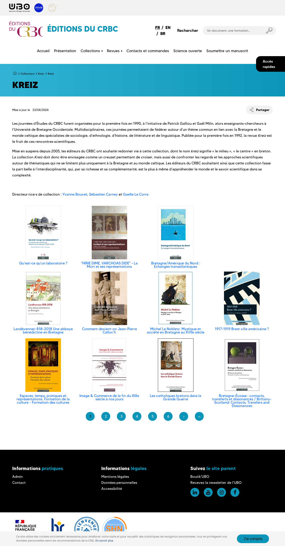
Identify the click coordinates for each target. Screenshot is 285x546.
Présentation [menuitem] (65, 51)
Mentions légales (115, 476)
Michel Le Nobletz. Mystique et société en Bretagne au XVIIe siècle (175, 330)
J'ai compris (253, 539)
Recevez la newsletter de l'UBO (216, 483)
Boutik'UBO (199, 476)
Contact (19, 483)
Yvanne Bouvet (74, 194)
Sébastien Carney (103, 194)
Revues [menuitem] (113, 51)
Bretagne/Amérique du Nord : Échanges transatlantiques (175, 265)
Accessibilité (111, 489)
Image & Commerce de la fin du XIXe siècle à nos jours (109, 397)
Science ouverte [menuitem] (187, 51)
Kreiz (41, 73)
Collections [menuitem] (90, 51)
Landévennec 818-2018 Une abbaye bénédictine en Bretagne (43, 330)
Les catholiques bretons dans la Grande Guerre (175, 397)
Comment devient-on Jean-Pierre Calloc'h (109, 330)
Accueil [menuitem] (43, 51)
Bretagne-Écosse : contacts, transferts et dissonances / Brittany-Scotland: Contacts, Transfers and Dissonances (241, 401)
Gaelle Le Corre (136, 194)
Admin (17, 476)
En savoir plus (104, 540)
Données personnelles (119, 483)
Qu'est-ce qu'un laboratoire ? (43, 263)
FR (157, 27)
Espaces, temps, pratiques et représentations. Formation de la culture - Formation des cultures (43, 399)
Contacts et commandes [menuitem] (147, 51)
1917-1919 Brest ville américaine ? (242, 329)
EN (168, 27)
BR (162, 33)
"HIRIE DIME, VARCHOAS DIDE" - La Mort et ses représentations (109, 265)
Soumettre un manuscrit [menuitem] (227, 51)
